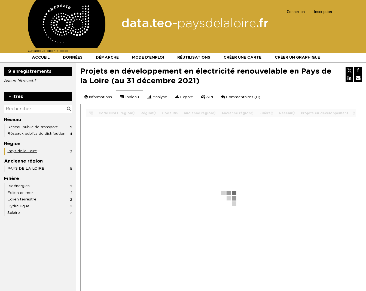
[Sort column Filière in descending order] (272, 114)
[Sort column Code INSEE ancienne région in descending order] (214, 114)
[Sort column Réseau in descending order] (293, 114)
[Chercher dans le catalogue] (68, 109)
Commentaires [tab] (240, 97)
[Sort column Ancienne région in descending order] (252, 114)
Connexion (296, 12)
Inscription (323, 12)
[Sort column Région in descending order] (154, 114)
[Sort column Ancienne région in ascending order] (252, 112)
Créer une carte (242, 57)
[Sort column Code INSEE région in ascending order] (133, 112)
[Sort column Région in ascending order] (154, 112)
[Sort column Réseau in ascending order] (293, 112)
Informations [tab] (98, 97)
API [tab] (207, 97)
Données (73, 57)
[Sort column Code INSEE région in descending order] (133, 114)
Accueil (41, 57)
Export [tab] (184, 97)
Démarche (107, 57)
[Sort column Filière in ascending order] (272, 112)
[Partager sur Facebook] (358, 70)
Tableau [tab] (129, 97)
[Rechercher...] (38, 109)
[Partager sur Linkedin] (349, 78)
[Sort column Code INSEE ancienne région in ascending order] (214, 112)
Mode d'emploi (148, 57)
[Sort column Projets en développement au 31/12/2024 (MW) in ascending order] (354, 112)
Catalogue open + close (48, 50)
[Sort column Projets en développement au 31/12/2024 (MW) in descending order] (354, 114)
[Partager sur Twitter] (349, 70)
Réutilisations (193, 57)
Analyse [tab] (157, 97)
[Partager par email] (358, 78)
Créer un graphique (297, 57)
